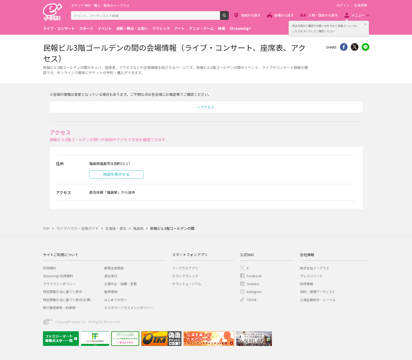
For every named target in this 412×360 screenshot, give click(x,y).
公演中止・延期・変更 (120, 283)
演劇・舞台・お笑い (132, 28)
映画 (221, 28)
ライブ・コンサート (59, 28)
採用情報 (306, 283)
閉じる (365, 24)
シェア (344, 47)
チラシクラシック (185, 275)
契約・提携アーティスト (317, 291)
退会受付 (110, 275)
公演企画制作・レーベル (318, 299)
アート (179, 28)
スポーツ (86, 28)
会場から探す (284, 15)
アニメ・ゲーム (201, 28)
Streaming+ (240, 28)
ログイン (342, 5)
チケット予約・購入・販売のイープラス (100, 5)
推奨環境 (110, 291)
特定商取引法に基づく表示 (62, 291)
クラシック (161, 28)
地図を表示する (116, 174)
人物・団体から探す (323, 15)
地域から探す (251, 15)
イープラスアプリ (185, 268)
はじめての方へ (115, 299)
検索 (228, 17)
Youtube (253, 283)
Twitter (354, 47)
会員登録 (360, 5)
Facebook (254, 275)
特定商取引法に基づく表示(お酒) (67, 299)
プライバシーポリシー (59, 283)
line (365, 47)
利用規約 (49, 268)
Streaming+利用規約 (58, 275)
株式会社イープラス (314, 268)
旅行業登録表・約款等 (59, 307)
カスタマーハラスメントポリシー (128, 307)
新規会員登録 (114, 268)
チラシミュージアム (186, 283)
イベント (105, 28)
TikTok (251, 299)
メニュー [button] (357, 15)
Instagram (254, 291)
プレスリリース (311, 275)
